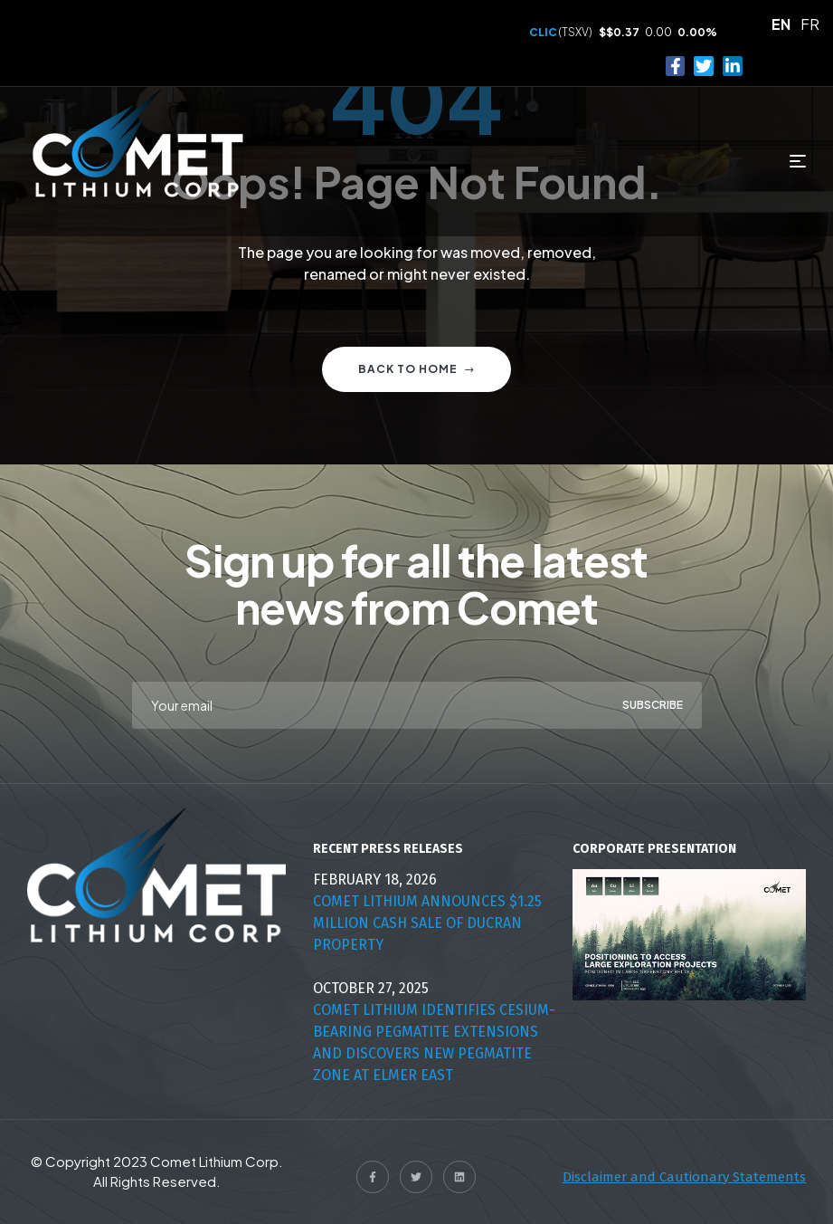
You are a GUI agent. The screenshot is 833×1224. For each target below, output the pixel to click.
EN (780, 23)
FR (809, 23)
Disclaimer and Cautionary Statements (684, 1177)
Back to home (416, 369)
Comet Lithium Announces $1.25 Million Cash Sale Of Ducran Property (427, 923)
